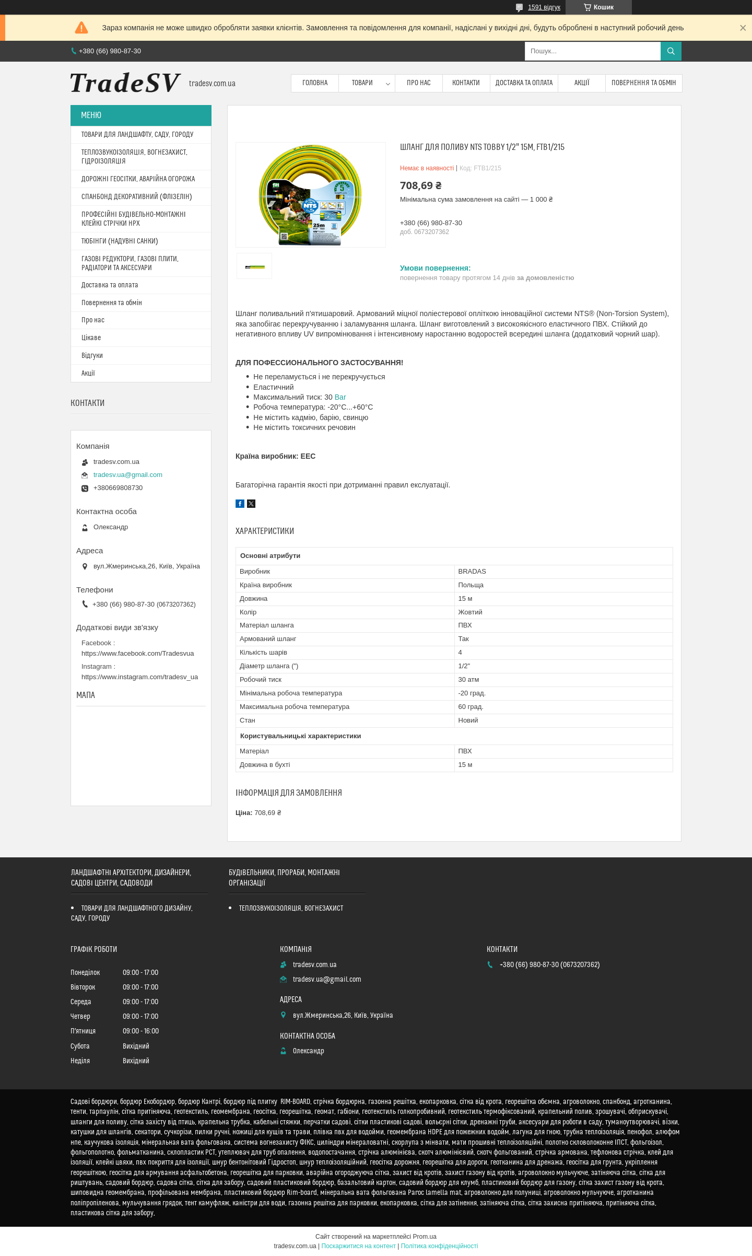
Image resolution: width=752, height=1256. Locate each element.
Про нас (419, 83)
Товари (362, 83)
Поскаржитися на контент (359, 1246)
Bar (340, 397)
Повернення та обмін (644, 83)
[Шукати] (671, 51)
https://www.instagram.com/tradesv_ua (139, 677)
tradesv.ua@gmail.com (127, 475)
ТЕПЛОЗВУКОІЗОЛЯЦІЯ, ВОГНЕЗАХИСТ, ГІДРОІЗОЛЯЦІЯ (134, 157)
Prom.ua (425, 1236)
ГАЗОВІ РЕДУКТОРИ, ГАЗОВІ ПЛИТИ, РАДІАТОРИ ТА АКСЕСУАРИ (130, 263)
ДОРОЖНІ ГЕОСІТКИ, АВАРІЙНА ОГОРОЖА (138, 179)
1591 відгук (544, 7)
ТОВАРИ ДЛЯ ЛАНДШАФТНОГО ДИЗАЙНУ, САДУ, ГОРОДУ (132, 913)
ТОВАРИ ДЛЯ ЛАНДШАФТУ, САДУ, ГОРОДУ (137, 135)
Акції (582, 83)
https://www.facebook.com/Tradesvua (137, 653)
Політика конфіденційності (439, 1246)
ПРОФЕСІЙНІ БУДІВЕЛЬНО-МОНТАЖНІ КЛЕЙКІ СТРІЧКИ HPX (133, 219)
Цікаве (91, 338)
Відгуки (92, 356)
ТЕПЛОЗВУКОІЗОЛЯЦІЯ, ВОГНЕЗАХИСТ (291, 908)
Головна (314, 83)
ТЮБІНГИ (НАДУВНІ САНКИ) (119, 241)
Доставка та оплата (524, 83)
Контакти (466, 83)
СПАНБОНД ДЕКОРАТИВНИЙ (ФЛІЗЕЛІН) (136, 197)
